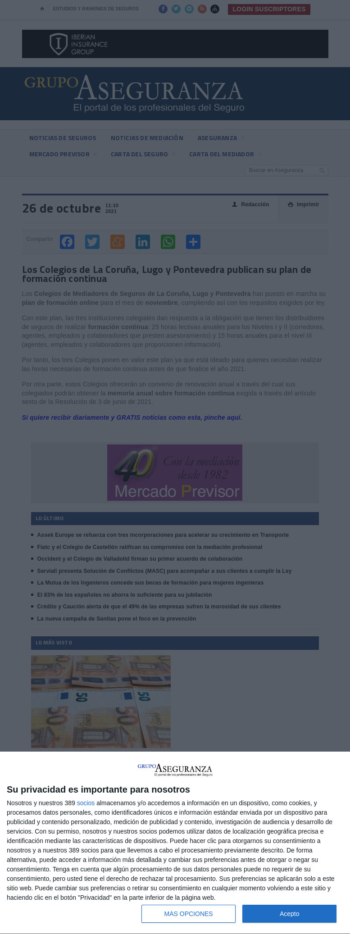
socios (86, 803)
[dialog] (175, 843)
